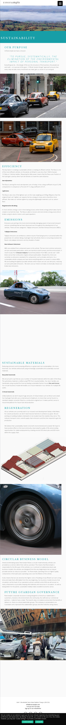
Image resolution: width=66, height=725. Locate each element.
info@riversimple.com (33, 705)
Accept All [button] (39, 722)
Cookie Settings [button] (27, 722)
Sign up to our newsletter (33, 709)
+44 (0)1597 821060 (33, 707)
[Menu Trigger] (60, 3)
